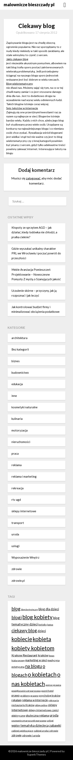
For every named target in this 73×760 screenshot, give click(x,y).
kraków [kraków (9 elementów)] (43, 655)
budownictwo (20, 372)
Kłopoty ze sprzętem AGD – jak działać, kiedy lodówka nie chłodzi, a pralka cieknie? (34, 232)
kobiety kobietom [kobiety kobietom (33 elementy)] (32, 648)
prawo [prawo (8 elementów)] (15, 695)
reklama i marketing (24, 476)
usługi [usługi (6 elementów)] (50, 720)
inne (14, 395)
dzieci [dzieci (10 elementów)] (42, 631)
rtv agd (16, 499)
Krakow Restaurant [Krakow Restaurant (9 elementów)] (24, 655)
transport (17, 523)
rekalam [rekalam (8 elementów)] (16, 700)
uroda (15, 534)
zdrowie (16, 569)
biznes (15, 361)
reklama (16, 465)
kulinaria (17, 418)
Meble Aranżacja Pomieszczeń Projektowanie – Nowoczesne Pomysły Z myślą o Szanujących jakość (36, 274)
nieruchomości (20, 442)
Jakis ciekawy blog (17, 59)
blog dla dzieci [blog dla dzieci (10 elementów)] (49, 609)
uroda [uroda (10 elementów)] (54, 715)
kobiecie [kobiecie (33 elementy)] (21, 638)
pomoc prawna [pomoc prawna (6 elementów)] (53, 685)
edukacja (17, 384)
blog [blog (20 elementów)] (15, 608)
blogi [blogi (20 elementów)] (16, 617)
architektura (19, 338)
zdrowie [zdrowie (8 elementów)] (16, 735)
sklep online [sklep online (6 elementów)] (41, 705)
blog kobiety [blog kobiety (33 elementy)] (37, 616)
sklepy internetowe (23, 511)
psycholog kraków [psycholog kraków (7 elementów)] (49, 695)
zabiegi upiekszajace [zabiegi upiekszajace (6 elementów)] (22, 730)
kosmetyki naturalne (24, 407)
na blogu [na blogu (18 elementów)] (33, 666)
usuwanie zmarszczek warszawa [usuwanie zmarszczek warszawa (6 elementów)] (28, 720)
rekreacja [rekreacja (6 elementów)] (53, 700)
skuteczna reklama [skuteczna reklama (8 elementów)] (37, 715)
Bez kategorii (20, 349)
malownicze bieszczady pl (29, 4)
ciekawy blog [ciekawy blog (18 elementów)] (24, 630)
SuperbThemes (36, 754)
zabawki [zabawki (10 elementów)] (55, 725)
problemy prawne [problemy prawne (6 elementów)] (29, 695)
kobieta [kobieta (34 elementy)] (42, 638)
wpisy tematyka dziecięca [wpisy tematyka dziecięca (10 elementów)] (30, 725)
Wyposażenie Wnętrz (25, 557)
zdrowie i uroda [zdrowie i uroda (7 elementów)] (31, 735)
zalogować (33, 178)
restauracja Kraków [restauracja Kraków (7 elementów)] (22, 705)
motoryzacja (19, 430)
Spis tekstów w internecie (22, 108)
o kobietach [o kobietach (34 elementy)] (42, 674)
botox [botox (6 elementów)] (50, 624)
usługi (15, 546)
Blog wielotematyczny (19, 83)
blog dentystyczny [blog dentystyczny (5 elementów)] (29, 609)
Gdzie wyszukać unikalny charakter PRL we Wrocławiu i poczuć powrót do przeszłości (36, 253)
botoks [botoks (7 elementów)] (42, 624)
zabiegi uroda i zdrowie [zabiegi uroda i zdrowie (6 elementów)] (46, 730)
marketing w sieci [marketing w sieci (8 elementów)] (36, 660)
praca (15, 453)
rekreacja (17, 488)
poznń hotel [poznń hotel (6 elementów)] (47, 690)
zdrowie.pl (18, 580)
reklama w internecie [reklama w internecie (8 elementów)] (35, 700)
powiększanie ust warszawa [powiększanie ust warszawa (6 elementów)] (26, 690)
